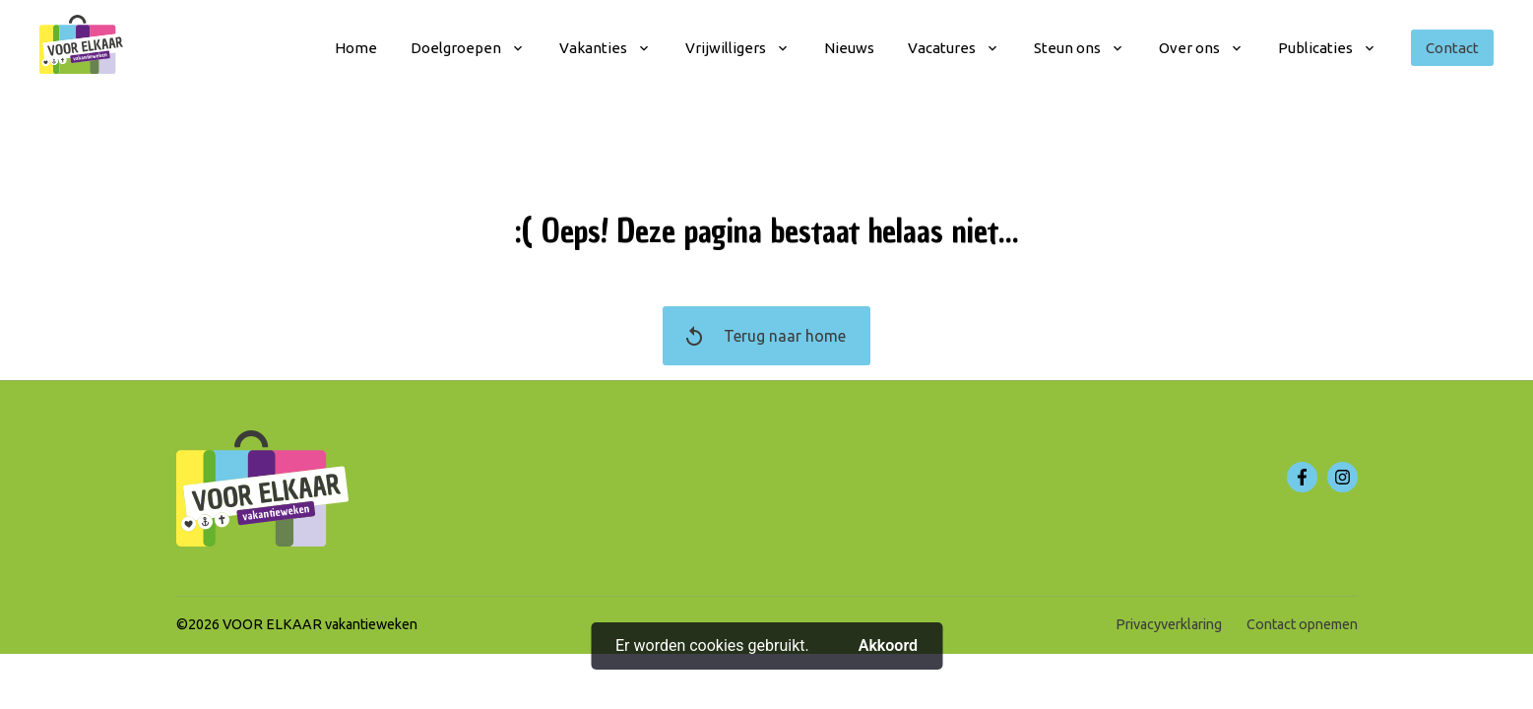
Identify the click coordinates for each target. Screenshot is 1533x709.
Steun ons (1067, 47)
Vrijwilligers (725, 47)
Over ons (1189, 47)
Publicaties (1315, 47)
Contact (1452, 47)
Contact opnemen (1302, 624)
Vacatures (942, 47)
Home (356, 47)
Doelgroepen (456, 47)
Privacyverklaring (1169, 624)
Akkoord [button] (888, 645)
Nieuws (849, 47)
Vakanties (593, 47)
